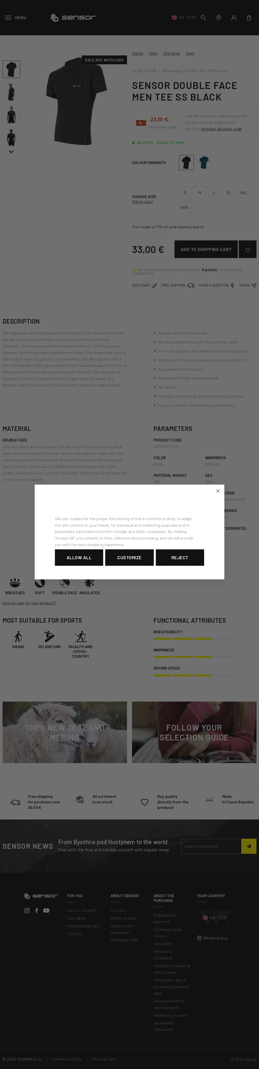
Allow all (79, 557)
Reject (179, 557)
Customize (129, 557)
